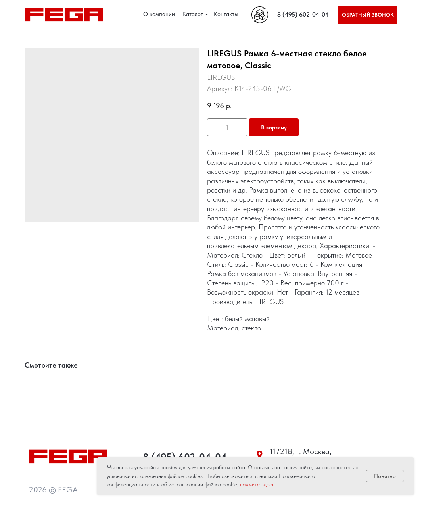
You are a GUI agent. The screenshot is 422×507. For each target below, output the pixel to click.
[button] (367, 15)
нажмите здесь (257, 484)
